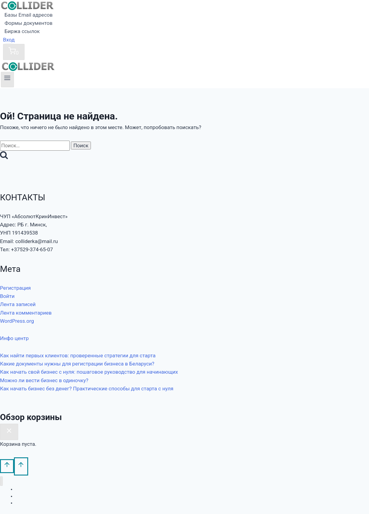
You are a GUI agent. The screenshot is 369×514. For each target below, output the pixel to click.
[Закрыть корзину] (9, 432)
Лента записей (18, 304)
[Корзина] (14, 52)
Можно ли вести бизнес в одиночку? (44, 380)
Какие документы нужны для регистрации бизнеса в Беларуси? (77, 364)
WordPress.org (17, 321)
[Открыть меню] (7, 79)
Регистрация (15, 288)
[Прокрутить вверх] (7, 466)
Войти (7, 296)
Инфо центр (14, 338)
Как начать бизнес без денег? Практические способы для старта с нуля (86, 389)
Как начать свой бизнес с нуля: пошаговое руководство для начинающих (89, 372)
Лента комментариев (26, 313)
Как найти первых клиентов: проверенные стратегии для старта (77, 355)
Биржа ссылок (22, 31)
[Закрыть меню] (1, 481)
